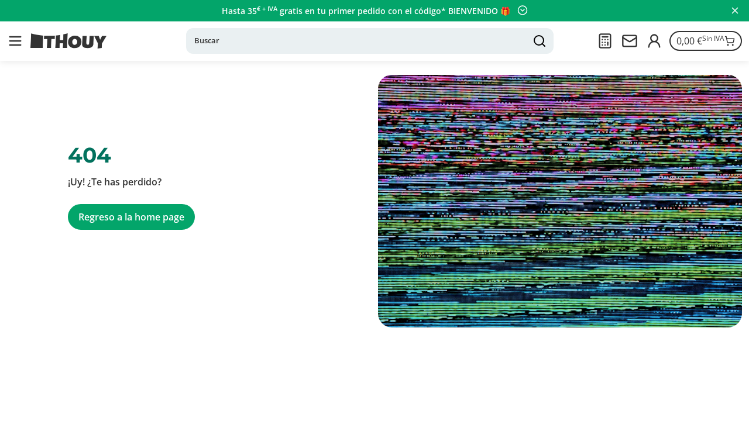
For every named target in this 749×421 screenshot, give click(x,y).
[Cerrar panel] (735, 10)
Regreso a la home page (131, 216)
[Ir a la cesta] (705, 41)
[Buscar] (370, 41)
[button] (15, 41)
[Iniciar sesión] (654, 41)
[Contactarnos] (629, 41)
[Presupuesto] (605, 41)
